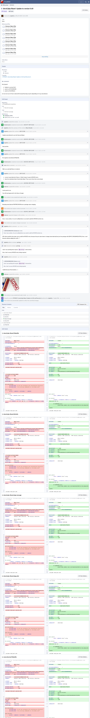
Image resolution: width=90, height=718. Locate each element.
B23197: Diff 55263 (29, 125)
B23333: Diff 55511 (29, 162)
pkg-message (8, 318)
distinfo (6, 316)
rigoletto (12, 16)
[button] (88, 2)
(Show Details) (29, 128)
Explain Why (56, 298)
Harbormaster (7, 125)
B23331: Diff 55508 (29, 139)
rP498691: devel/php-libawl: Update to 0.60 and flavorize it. (16, 77)
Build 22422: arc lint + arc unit (12, 117)
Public (11, 11)
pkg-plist (7, 320)
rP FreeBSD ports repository (9, 104)
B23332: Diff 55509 (29, 150)
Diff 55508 (22, 131)
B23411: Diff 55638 (29, 211)
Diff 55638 (22, 200)
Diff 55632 (22, 173)
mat (5, 71)
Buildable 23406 (9, 115)
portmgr (19, 242)
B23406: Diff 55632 (29, 183)
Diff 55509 (22, 142)
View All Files (45, 56)
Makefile (7, 314)
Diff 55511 (22, 154)
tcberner (7, 73)
